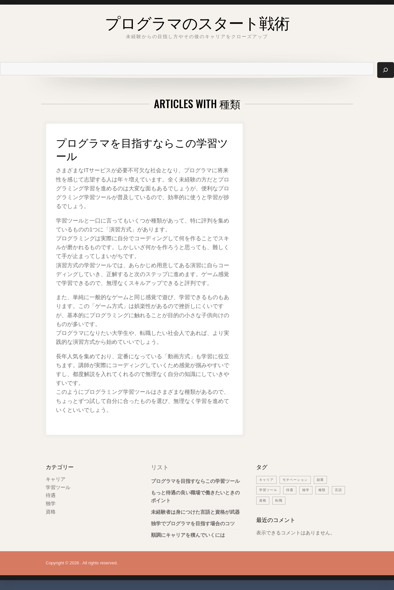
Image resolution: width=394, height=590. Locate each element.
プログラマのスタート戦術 (197, 21)
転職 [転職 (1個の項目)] (297, 500)
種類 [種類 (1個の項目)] (325, 490)
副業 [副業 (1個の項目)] (324, 480)
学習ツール (58, 487)
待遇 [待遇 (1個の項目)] (292, 490)
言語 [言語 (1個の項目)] (263, 500)
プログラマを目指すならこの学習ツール (140, 148)
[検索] (385, 70)
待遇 (51, 495)
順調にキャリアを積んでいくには (188, 535)
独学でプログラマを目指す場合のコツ (193, 524)
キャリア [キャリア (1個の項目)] (267, 480)
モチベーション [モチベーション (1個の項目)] (297, 480)
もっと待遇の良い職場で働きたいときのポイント (195, 496)
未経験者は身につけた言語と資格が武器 (195, 512)
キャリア (55, 479)
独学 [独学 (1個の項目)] (308, 490)
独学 (51, 503)
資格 (51, 510)
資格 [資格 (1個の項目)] (280, 500)
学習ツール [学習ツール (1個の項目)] (269, 490)
